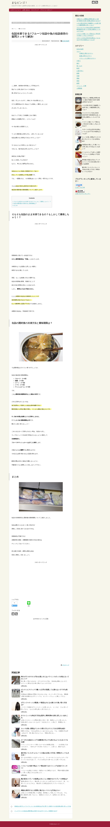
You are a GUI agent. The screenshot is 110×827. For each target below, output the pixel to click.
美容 (78, 81)
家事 (78, 73)
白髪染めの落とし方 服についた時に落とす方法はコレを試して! (91, 146)
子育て (79, 61)
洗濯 (78, 76)
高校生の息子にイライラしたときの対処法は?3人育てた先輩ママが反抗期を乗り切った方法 (40, 806)
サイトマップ (35, 10)
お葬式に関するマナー (86, 53)
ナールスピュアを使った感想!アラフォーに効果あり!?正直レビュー (91, 154)
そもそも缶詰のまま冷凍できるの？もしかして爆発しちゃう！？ (32, 201)
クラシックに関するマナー (87, 58)
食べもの (79, 66)
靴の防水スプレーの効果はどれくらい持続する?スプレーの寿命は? (44, 779)
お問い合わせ (26, 10)
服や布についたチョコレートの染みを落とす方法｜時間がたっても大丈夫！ (91, 169)
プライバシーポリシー (46, 10)
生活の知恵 (65, 41)
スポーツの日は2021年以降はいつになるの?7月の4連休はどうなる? (91, 131)
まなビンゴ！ (20, 2)
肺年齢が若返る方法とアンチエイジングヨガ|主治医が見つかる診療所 (91, 162)
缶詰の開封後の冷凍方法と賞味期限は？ (25, 203)
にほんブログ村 (80, 187)
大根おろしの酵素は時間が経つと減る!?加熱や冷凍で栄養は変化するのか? (91, 100)
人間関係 (79, 88)
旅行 (78, 63)
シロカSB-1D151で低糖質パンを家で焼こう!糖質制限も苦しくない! (91, 107)
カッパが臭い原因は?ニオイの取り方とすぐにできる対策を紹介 (43, 728)
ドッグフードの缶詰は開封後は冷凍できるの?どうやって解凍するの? (33, 811)
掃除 (78, 78)
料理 (78, 68)
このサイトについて (15, 10)
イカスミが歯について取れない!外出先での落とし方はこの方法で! (91, 124)
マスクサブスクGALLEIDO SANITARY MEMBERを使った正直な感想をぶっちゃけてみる (88, 29)
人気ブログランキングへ (82, 193)
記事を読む (24, 686)
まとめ (15, 205)
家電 (78, 83)
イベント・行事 (81, 86)
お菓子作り (80, 71)
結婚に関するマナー (85, 56)
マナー (79, 51)
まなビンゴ (65, 665)
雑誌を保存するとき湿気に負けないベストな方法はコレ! (40, 790)
